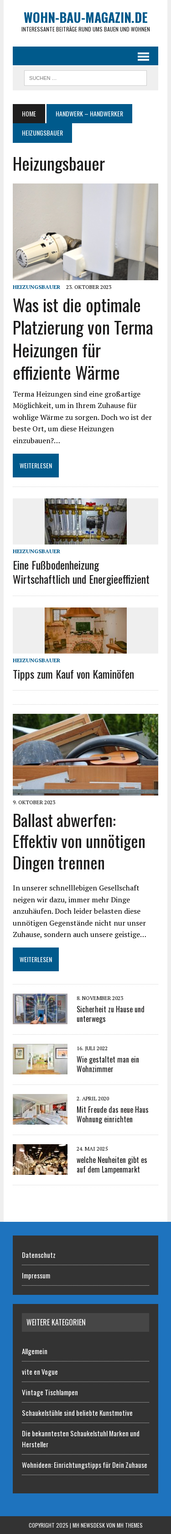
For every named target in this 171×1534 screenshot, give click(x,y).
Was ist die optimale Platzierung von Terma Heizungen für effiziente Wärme (83, 338)
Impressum (36, 1275)
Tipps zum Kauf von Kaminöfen (73, 673)
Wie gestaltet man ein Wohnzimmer (108, 1064)
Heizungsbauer (36, 286)
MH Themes (130, 1525)
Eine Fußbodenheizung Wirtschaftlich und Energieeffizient (81, 571)
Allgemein (34, 1351)
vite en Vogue (40, 1371)
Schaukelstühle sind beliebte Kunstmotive (77, 1413)
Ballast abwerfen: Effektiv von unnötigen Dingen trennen (79, 840)
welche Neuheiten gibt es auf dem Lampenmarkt (112, 1164)
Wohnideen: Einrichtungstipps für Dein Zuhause (84, 1465)
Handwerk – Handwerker (89, 113)
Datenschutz (39, 1255)
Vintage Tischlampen (50, 1392)
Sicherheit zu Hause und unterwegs (111, 1014)
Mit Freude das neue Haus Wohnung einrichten (113, 1114)
